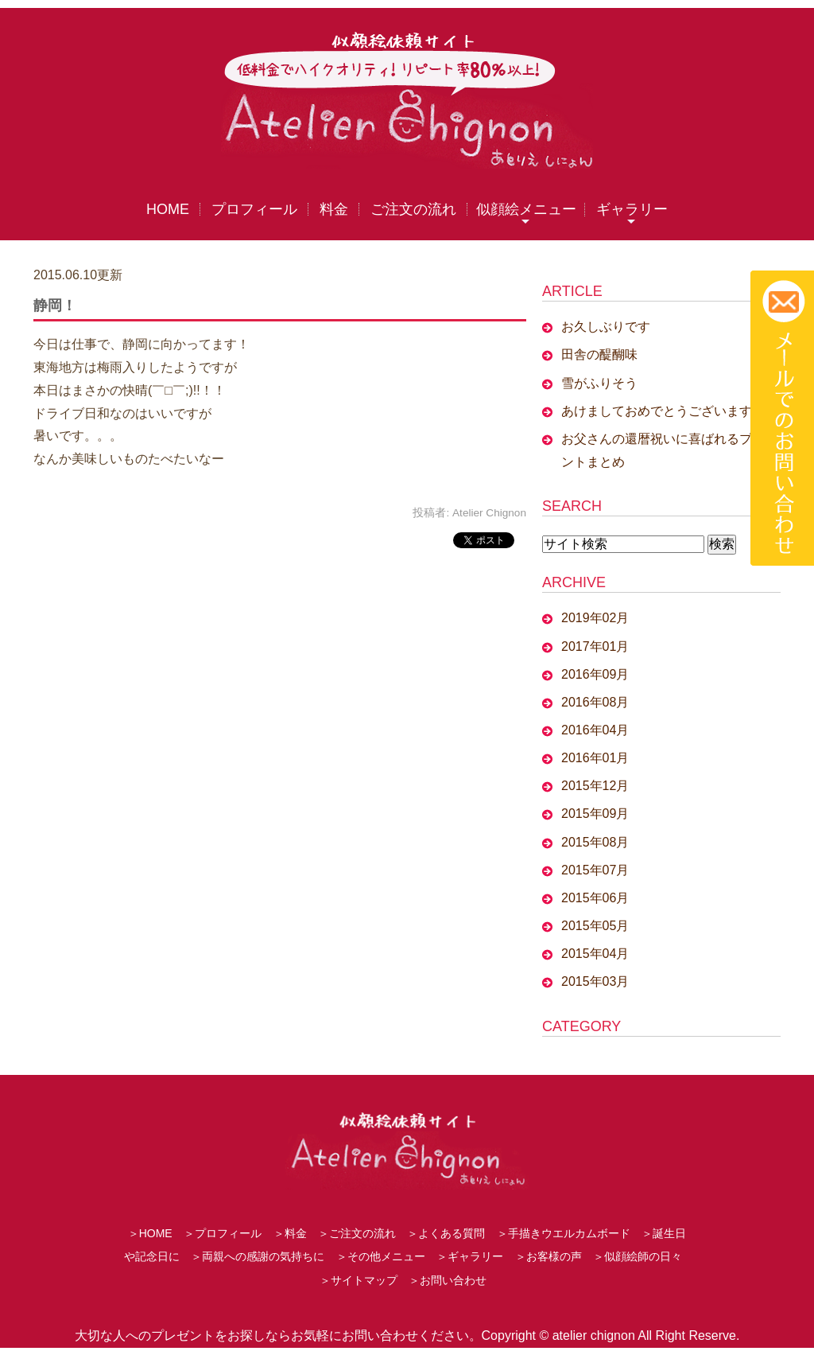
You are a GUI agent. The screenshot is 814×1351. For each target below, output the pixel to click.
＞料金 (290, 1236)
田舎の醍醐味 (599, 355)
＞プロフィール (223, 1236)
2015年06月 (595, 898)
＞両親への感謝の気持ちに (257, 1259)
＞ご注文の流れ (357, 1236)
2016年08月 (595, 702)
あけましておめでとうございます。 (663, 411)
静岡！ (54, 305)
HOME (167, 209)
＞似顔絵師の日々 (637, 1259)
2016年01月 (595, 758)
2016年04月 (595, 730)
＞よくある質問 (446, 1236)
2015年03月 (595, 982)
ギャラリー (632, 209)
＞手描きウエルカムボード (563, 1236)
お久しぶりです (605, 327)
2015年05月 (595, 925)
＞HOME (150, 1236)
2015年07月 (595, 870)
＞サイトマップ (358, 1283)
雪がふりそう (599, 383)
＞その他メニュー (380, 1259)
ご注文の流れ (413, 209)
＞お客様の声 (548, 1259)
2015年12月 (595, 786)
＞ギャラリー (469, 1259)
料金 (334, 209)
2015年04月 (595, 954)
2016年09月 (595, 674)
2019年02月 (595, 618)
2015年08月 (595, 842)
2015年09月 (595, 814)
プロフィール (254, 209)
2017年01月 (595, 646)
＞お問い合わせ (447, 1283)
